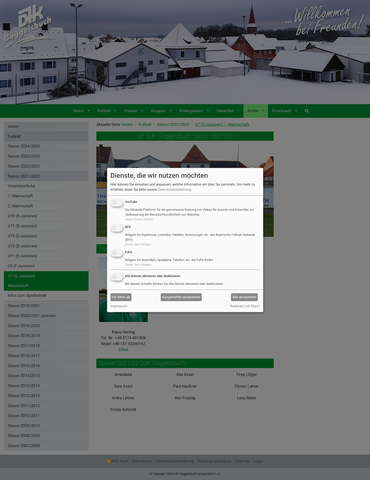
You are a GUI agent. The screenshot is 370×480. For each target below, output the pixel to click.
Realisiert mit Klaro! (245, 306)
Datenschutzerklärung (174, 189)
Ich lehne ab (121, 297)
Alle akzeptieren (244, 297)
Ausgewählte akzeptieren (181, 297)
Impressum (119, 306)
